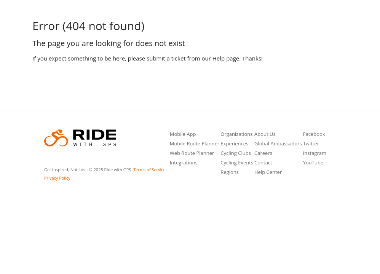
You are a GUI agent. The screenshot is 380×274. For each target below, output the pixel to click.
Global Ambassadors (278, 144)
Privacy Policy (57, 178)
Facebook (314, 134)
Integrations (184, 163)
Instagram (314, 153)
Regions (229, 172)
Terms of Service (149, 169)
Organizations (236, 134)
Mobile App (183, 134)
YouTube (313, 163)
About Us (265, 134)
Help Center (268, 172)
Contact (263, 163)
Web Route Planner (192, 153)
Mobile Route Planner (195, 144)
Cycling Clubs (235, 153)
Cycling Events (236, 163)
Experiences (234, 144)
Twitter (311, 144)
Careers (263, 153)
